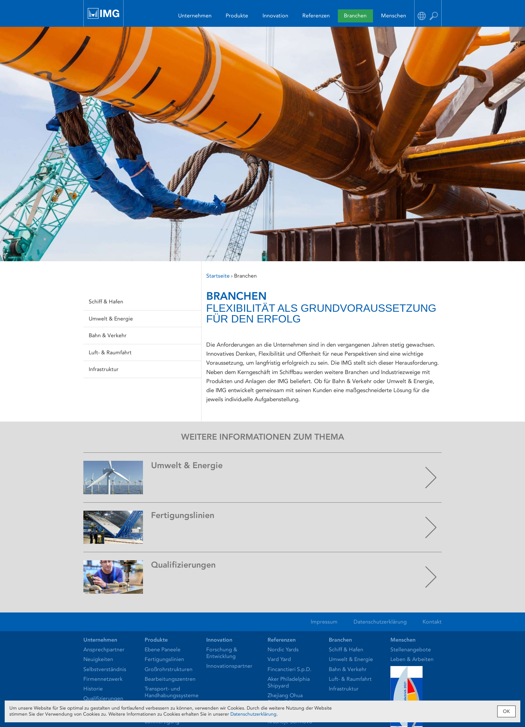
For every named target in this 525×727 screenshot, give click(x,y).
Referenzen (316, 15)
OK (506, 711)
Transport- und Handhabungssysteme (172, 692)
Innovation (275, 15)
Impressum (324, 622)
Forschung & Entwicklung (221, 652)
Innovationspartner (229, 666)
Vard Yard (279, 659)
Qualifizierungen (103, 698)
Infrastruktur (104, 369)
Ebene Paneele (162, 649)
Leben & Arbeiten (412, 659)
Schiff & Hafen (106, 301)
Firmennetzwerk (103, 679)
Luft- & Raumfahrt (110, 352)
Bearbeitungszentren (170, 679)
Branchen (355, 15)
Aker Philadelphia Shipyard (289, 682)
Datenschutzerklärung (380, 622)
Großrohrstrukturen (169, 669)
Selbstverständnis (104, 669)
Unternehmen (195, 15)
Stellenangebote (410, 649)
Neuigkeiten (98, 659)
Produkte (237, 15)
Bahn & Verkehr (108, 335)
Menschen (393, 15)
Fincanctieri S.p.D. (289, 669)
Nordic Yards (283, 649)
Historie (93, 688)
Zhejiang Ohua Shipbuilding (285, 698)
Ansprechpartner (104, 649)
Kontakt (432, 622)
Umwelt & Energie (111, 318)
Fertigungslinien (164, 659)
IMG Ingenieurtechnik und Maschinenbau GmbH (103, 13)
